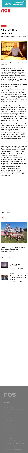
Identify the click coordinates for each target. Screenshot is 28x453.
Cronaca (6, 439)
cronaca (12, 261)
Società (6, 441)
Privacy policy (14, 448)
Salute (11, 441)
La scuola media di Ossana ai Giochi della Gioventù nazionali (13, 248)
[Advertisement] (14, 194)
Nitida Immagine (18, 450)
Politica (12, 439)
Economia (18, 439)
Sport (21, 441)
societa (3, 244)
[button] (2, 217)
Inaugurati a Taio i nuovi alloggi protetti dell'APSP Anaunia (18, 277)
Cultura (16, 441)
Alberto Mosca (4, 62)
